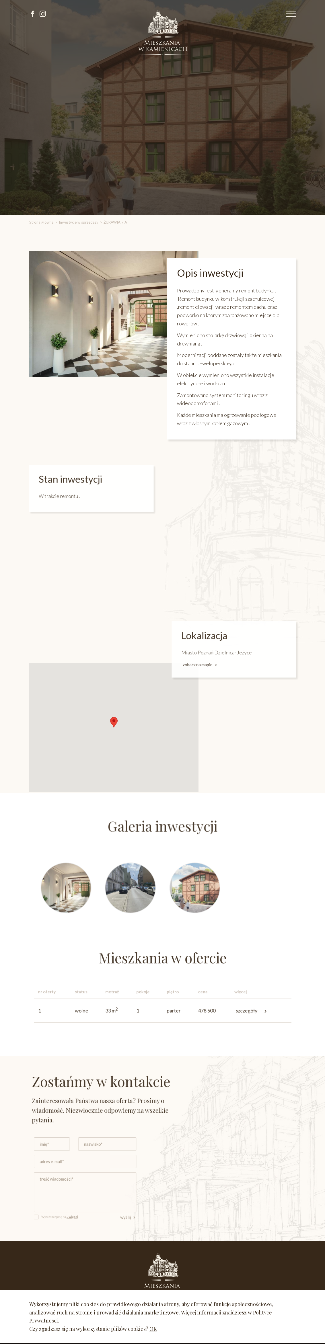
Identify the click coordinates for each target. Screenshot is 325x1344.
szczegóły (239, 1010)
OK (153, 1328)
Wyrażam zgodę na (74, 1211)
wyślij (133, 1212)
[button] (113, 722)
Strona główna (41, 222)
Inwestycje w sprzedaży (78, 222)
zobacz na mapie (214, 662)
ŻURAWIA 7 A (115, 222)
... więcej (84, 1211)
